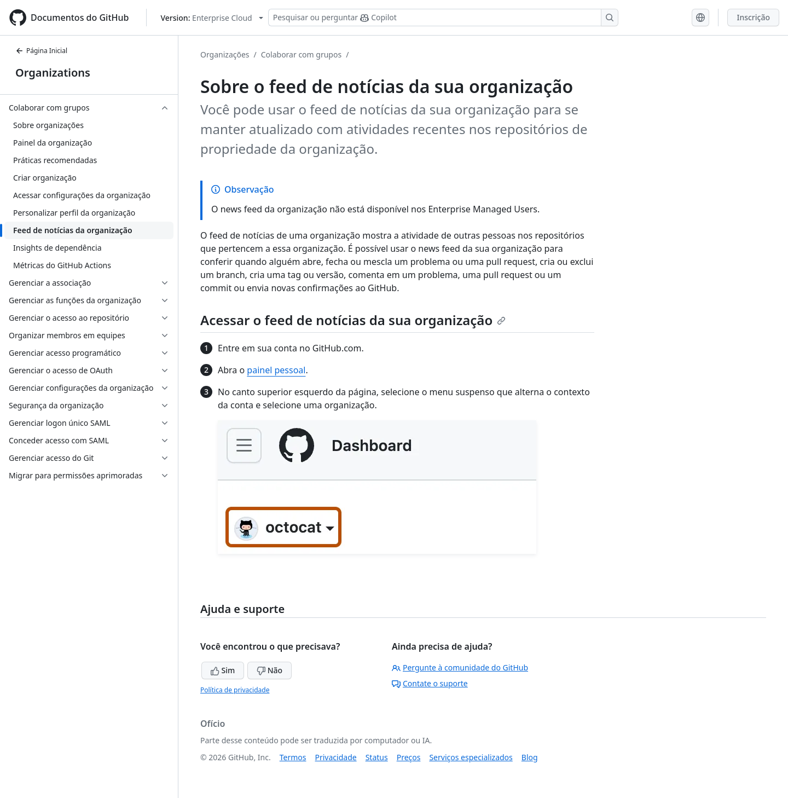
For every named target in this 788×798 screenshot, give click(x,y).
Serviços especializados (470, 757)
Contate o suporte (430, 683)
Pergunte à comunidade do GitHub (460, 667)
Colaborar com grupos (301, 54)
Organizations (52, 72)
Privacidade (336, 757)
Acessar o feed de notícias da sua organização (353, 320)
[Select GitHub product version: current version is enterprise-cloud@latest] (211, 17)
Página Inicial (41, 50)
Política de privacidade (234, 690)
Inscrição (753, 17)
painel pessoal (276, 370)
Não (269, 670)
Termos (293, 757)
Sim (223, 670)
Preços (409, 757)
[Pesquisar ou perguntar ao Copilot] (443, 17)
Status (377, 757)
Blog (530, 757)
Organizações (225, 54)
